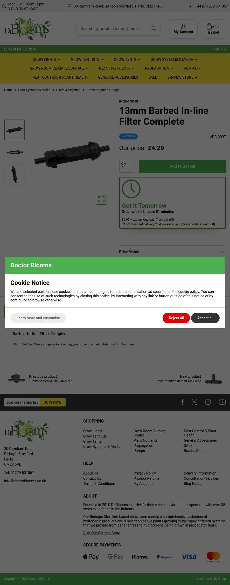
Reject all (176, 318)
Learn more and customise (38, 318)
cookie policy (188, 292)
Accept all (205, 318)
